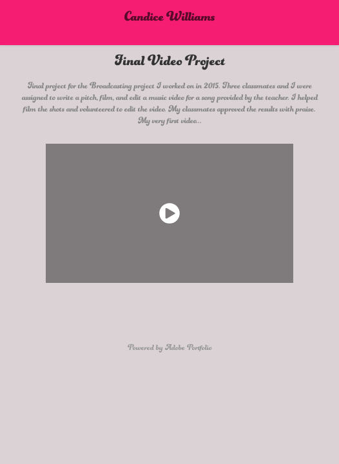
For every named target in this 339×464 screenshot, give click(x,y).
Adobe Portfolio (188, 351)
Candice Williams (169, 22)
